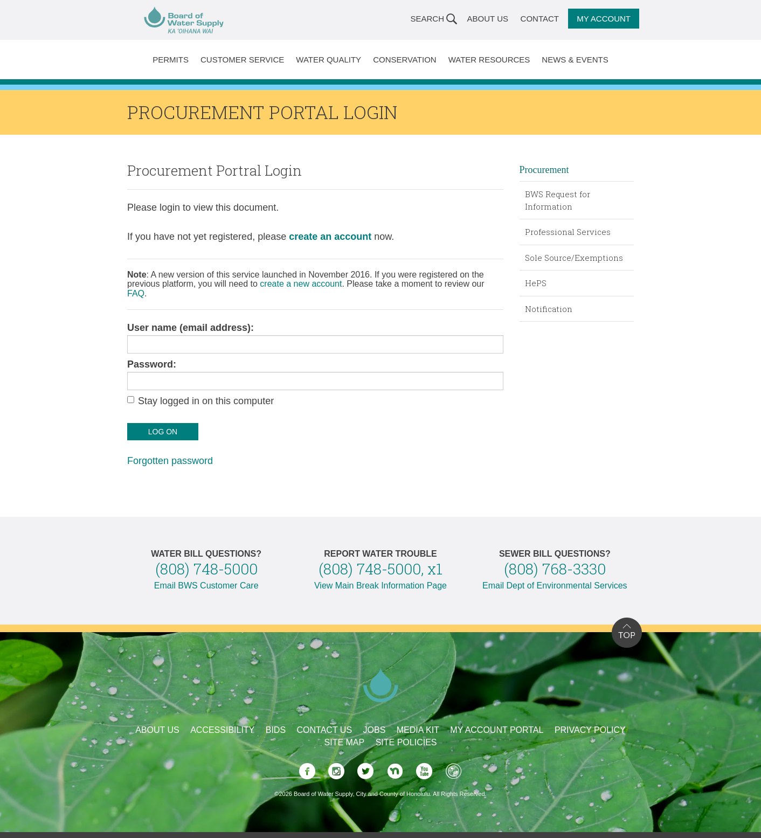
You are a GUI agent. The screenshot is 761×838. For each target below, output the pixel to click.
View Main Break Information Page (380, 585)
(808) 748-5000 (206, 569)
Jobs (374, 730)
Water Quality (328, 59)
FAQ (135, 293)
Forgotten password (170, 460)
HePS (535, 283)
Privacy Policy (590, 730)
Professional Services (568, 231)
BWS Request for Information (557, 200)
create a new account (301, 283)
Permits (171, 59)
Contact (540, 18)
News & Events (575, 59)
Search (427, 18)
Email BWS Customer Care (206, 585)
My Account (604, 18)
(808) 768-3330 (555, 569)
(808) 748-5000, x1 (380, 569)
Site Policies (406, 742)
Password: (151, 364)
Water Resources (489, 59)
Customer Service (242, 59)
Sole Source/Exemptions (574, 257)
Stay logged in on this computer (206, 401)
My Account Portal (496, 730)
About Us (487, 18)
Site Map (344, 742)
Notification (548, 308)
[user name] (315, 344)
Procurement (544, 169)
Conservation (405, 59)
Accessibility (222, 730)
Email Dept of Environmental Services (554, 585)
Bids (276, 730)
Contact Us (324, 730)
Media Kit (418, 730)
